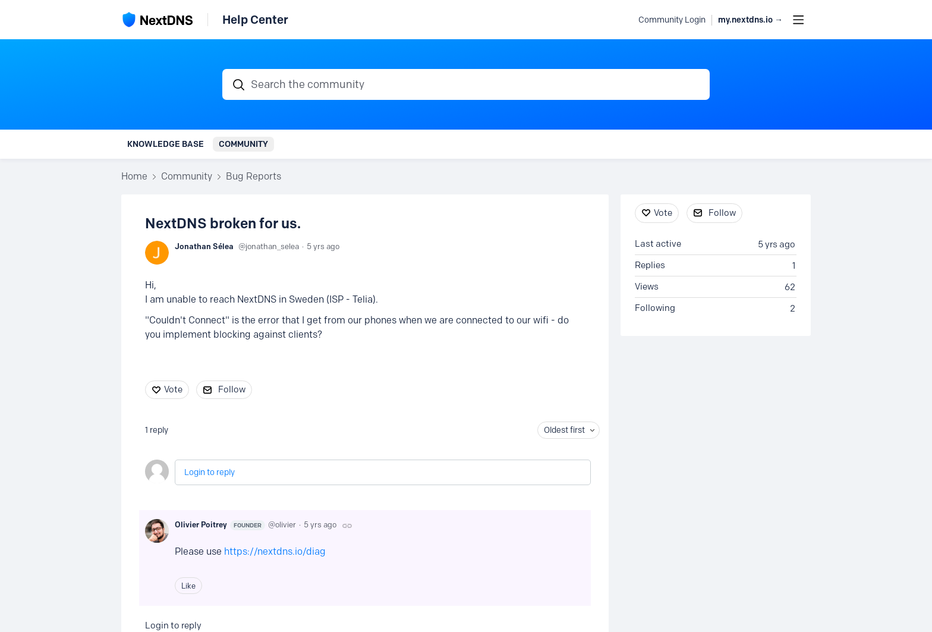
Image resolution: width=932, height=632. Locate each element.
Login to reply (209, 472)
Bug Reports (253, 176)
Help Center (255, 19)
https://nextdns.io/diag (275, 551)
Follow (231, 389)
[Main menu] (798, 19)
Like (188, 585)
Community (243, 144)
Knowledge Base (165, 144)
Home (134, 176)
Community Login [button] (672, 20)
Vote (173, 389)
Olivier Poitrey (220, 525)
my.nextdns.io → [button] (750, 20)
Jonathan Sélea (204, 246)
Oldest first (564, 430)
